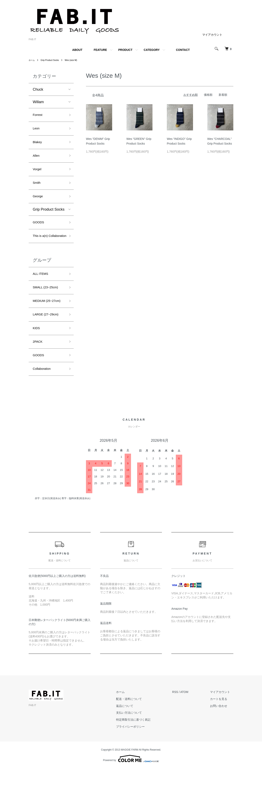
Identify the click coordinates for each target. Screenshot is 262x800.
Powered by (131, 790)
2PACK (39, 370)
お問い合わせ (221, 737)
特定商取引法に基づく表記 (143, 751)
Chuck (38, 89)
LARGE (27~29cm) (48, 341)
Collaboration (43, 400)
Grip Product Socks (52, 60)
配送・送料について (139, 730)
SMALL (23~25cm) (48, 305)
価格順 (208, 94)
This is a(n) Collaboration (43, 248)
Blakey (38, 145)
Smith (37, 189)
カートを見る (221, 730)
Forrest (38, 115)
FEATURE (100, 49)
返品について (134, 737)
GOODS (39, 231)
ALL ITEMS (42, 291)
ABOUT (77, 49)
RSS (182, 723)
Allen (37, 159)
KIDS (37, 356)
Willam (38, 102)
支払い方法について (139, 744)
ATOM (191, 723)
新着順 (223, 94)
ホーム (32, 60)
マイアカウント (212, 34)
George (39, 204)
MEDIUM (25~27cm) (42, 323)
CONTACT (183, 49)
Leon (37, 130)
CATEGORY (152, 49)
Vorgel (38, 174)
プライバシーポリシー (140, 758)
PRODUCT (125, 49)
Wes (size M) (76, 60)
